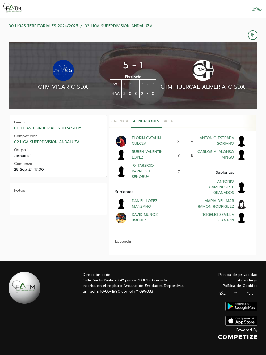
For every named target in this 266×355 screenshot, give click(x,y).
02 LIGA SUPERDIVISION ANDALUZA (119, 26)
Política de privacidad (237, 274)
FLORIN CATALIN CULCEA (146, 140)
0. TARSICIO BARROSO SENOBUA (143, 171)
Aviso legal (247, 280)
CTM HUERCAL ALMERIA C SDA (203, 87)
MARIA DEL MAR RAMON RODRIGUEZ (216, 203)
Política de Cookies (240, 286)
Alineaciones (146, 121)
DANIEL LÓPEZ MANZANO (145, 203)
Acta (168, 121)
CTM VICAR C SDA (63, 87)
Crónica (119, 121)
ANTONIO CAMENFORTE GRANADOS (221, 187)
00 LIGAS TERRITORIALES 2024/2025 (43, 26)
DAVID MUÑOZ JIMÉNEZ (145, 217)
